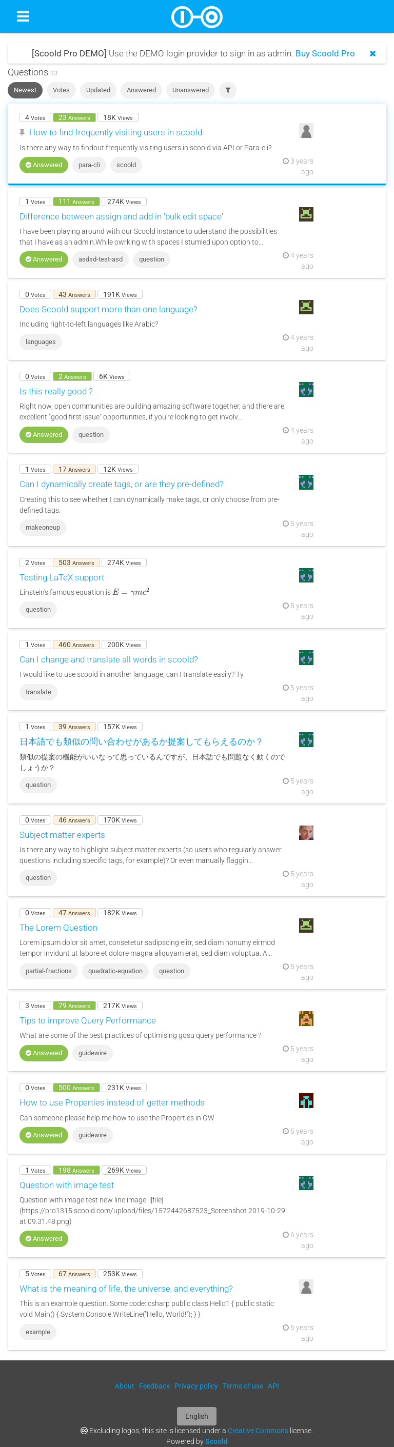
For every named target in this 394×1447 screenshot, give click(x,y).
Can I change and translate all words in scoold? (108, 659)
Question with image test (66, 1185)
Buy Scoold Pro (325, 53)
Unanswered (190, 90)
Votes (61, 90)
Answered (141, 90)
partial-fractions (49, 971)
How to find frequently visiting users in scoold (115, 132)
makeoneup (43, 527)
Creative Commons (258, 1430)
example (38, 1332)
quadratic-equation (115, 971)
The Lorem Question (58, 927)
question (151, 259)
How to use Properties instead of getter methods (112, 1102)
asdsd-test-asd (100, 259)
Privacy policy (196, 1386)
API (273, 1386)
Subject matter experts (62, 835)
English (196, 1416)
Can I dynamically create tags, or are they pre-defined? (121, 484)
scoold (126, 165)
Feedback (154, 1386)
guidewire (92, 1053)
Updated (98, 90)
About (124, 1386)
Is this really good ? (56, 391)
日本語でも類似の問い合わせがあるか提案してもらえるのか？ (141, 741)
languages (41, 342)
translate (38, 692)
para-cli (89, 165)
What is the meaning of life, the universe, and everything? (126, 1288)
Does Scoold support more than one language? (108, 309)
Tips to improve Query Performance (87, 1020)
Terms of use (243, 1386)
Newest (25, 90)
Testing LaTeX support (61, 577)
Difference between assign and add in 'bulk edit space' (121, 216)
